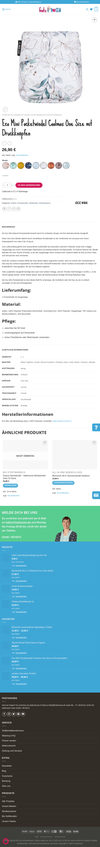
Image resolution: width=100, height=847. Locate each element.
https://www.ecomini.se (62, 421)
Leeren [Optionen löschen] (5, 175)
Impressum (60, 837)
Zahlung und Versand (12, 751)
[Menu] (6, 9)
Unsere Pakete (9, 821)
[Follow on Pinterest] (18, 714)
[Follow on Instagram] (9, 714)
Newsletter (7, 766)
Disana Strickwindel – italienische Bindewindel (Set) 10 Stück (24, 477)
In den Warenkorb (29, 185)
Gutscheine (7, 776)
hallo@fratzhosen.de (18, 522)
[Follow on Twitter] (14, 714)
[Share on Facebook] (9, 209)
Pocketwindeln (54, 115)
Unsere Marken (9, 806)
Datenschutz (46, 837)
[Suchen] (87, 9)
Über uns (6, 786)
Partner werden (9, 741)
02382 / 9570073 (11, 537)
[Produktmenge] (7, 185)
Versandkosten (22, 155)
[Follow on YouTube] (23, 714)
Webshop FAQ (8, 736)
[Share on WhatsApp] (4, 209)
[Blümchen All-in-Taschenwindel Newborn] (74, 454)
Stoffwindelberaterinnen (13, 731)
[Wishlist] (91, 9)
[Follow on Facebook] (4, 714)
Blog (4, 771)
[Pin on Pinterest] (18, 209)
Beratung (6, 781)
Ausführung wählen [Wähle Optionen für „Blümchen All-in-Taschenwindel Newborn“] (63, 482)
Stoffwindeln (38, 115)
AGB (37, 837)
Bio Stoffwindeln (9, 816)
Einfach (14, 203)
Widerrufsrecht (8, 746)
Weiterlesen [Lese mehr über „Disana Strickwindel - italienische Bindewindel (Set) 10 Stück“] (10, 485)
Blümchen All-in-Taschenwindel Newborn (71, 476)
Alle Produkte (8, 801)
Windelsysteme (22, 115)
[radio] (5, 165)
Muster (5, 160)
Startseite (7, 115)
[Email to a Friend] (14, 209)
